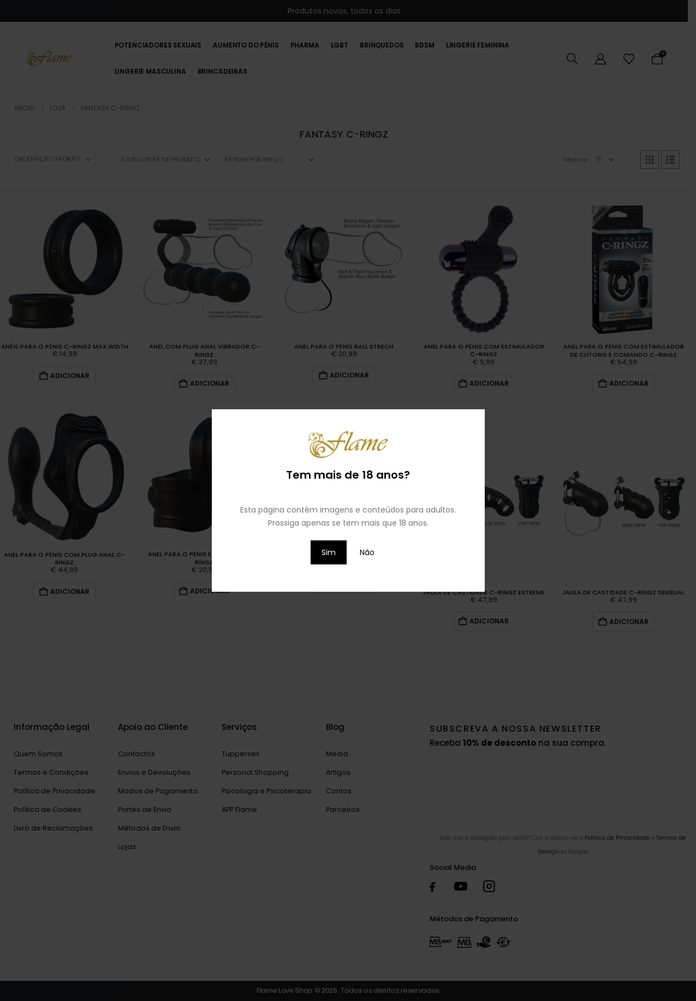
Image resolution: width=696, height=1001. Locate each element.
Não (367, 552)
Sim (329, 552)
